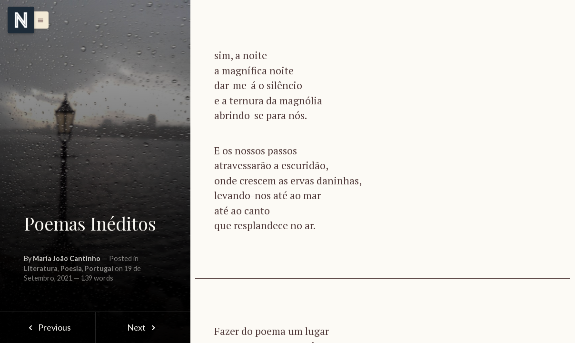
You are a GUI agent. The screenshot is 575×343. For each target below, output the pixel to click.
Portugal (99, 268)
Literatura (41, 268)
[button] (38, 20)
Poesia (71, 268)
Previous (47, 327)
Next (143, 327)
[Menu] (21, 20)
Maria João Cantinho (66, 258)
